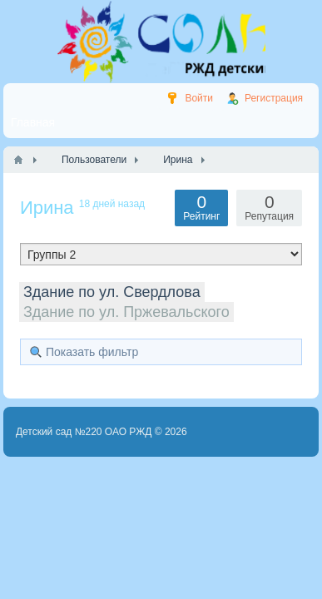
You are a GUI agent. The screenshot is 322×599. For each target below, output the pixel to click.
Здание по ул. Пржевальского (126, 312)
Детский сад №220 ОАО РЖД (84, 432)
